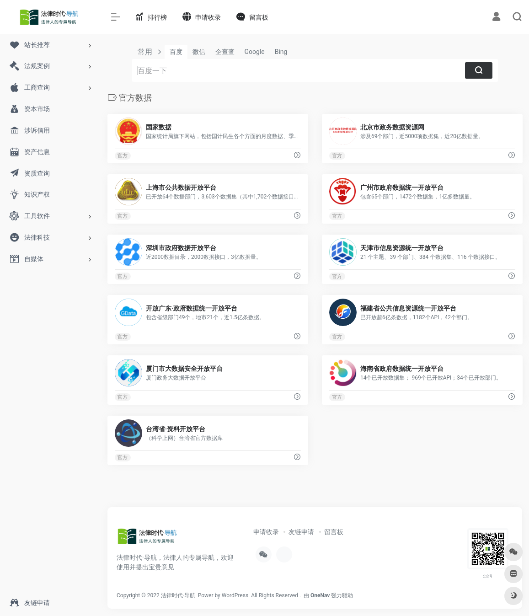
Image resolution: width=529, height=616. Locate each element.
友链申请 (301, 532)
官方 (123, 156)
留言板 (333, 532)
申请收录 (266, 532)
